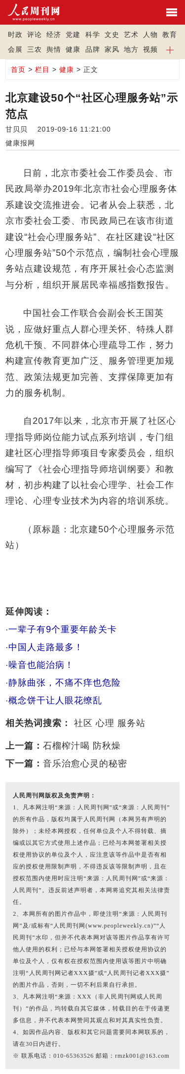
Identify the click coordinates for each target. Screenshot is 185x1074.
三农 (34, 49)
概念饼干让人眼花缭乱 (55, 700)
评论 (34, 34)
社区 (83, 723)
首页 (18, 69)
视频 (150, 49)
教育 (169, 34)
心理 (105, 723)
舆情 (53, 49)
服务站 (131, 723)
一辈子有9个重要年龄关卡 (62, 629)
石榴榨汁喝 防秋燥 (82, 746)
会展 (15, 49)
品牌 (92, 49)
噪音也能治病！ (41, 665)
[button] (170, 49)
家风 (112, 49)
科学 (92, 34)
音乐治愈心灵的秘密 (85, 763)
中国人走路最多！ (45, 647)
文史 (112, 34)
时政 (15, 34)
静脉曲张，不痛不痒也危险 (64, 683)
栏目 (42, 69)
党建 (73, 34)
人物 (150, 34)
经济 (53, 34)
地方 (131, 49)
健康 (73, 49)
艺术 (131, 34)
